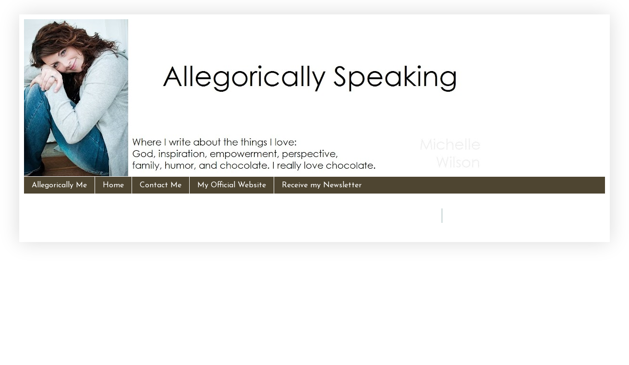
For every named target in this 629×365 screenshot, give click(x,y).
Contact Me (160, 185)
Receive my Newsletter (322, 185)
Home (113, 185)
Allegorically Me (59, 185)
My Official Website (231, 185)
